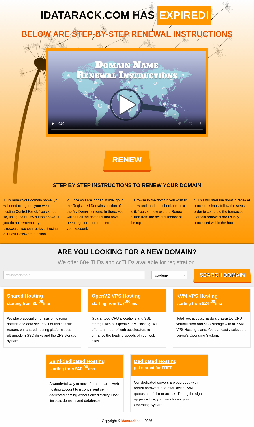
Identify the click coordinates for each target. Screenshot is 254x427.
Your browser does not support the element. (127, 92)
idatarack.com (132, 421)
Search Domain (222, 275)
